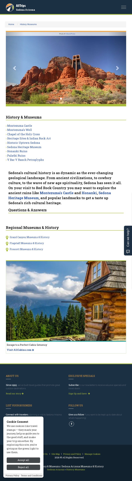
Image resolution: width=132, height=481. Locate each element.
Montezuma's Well (19, 130)
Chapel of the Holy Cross (23, 134)
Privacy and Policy (72, 454)
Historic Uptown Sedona (23, 142)
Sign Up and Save (79, 393)
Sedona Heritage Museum (24, 147)
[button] (15, 68)
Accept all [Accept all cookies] (23, 460)
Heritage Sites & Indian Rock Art (29, 138)
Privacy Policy (12, 475)
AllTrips (21, 6)
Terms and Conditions (31, 475)
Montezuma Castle (19, 125)
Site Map (55, 454)
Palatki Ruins (16, 155)
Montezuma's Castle (57, 193)
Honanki (89, 193)
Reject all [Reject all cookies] (23, 467)
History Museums (28, 24)
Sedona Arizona (25, 9)
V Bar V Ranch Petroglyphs (25, 159)
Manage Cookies (92, 454)
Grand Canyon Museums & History (29, 237)
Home (11, 24)
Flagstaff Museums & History (27, 243)
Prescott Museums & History (26, 249)
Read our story (15, 393)
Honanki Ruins (17, 151)
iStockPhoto (70, 34)
